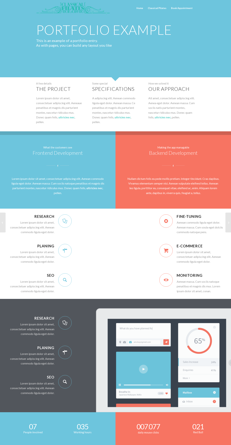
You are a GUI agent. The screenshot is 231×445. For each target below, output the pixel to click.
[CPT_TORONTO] (73, 8)
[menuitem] (139, 6)
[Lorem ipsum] (228, 222)
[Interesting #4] (3, 222)
